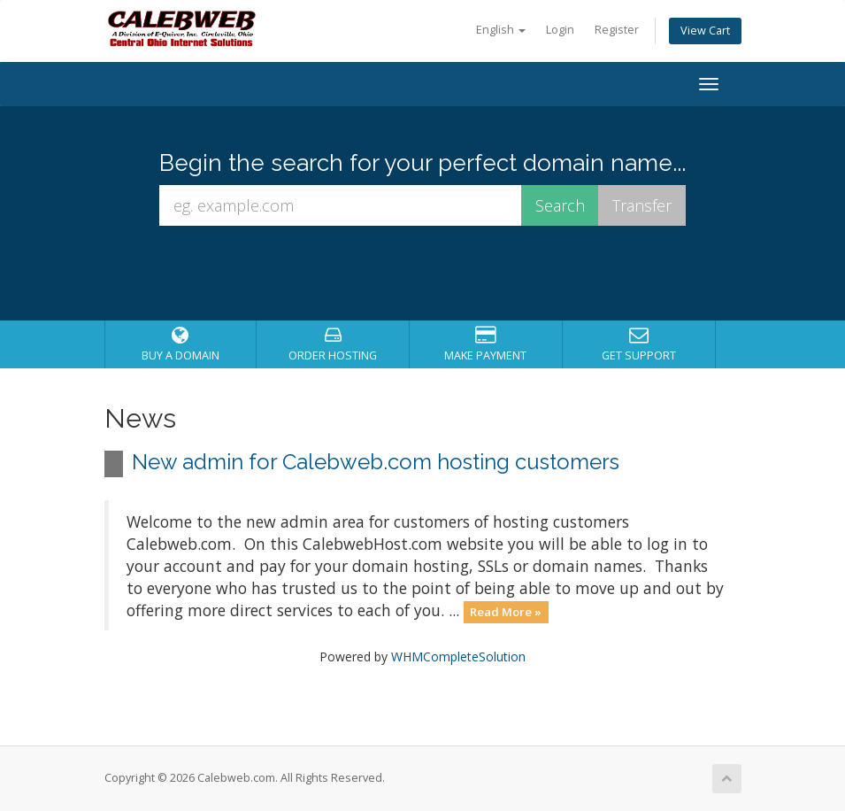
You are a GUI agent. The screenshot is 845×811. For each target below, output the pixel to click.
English (501, 29)
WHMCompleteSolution (458, 656)
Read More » (506, 612)
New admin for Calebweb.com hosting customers (375, 462)
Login (560, 29)
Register (617, 29)
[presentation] (438, 273)
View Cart (705, 30)
